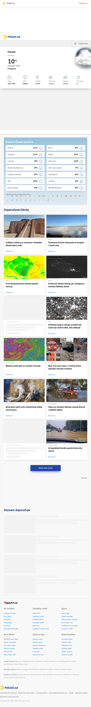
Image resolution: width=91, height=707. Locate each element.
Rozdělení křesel (38, 619)
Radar (71, 693)
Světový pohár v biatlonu (69, 619)
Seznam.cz (83, 3)
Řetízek (18, 669)
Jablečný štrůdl (66, 648)
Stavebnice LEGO (36, 675)
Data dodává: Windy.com (58, 693)
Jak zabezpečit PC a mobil (67, 661)
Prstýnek (25, 669)
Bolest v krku (23, 664)
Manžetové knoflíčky (46, 669)
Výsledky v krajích (38, 622)
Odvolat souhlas (81, 693)
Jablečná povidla (67, 655)
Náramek (63, 669)
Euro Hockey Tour (67, 622)
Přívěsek (56, 669)
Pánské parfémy (20, 677)
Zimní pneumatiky (10, 645)
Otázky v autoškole (10, 642)
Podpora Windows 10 (50, 661)
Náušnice (36, 669)
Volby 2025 (36, 613)
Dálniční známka (9, 648)
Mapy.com (18, 661)
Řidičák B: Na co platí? (11, 639)
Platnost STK (8, 651)
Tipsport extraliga (67, 616)
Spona (69, 669)
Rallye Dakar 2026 (10, 655)
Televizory (76, 675)
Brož (30, 669)
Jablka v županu (66, 651)
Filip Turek (7, 626)
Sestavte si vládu (38, 616)
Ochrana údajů (41, 693)
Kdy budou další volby (11, 629)
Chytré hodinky (9, 677)
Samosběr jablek (66, 639)
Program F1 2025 (67, 629)
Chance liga (65, 613)
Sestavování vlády (10, 613)
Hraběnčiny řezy (66, 645)
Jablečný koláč (66, 642)
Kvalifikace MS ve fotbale (69, 626)
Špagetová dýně (38, 648)
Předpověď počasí (28, 661)
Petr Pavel (7, 619)
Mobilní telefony (24, 675)
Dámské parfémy (48, 675)
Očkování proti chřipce (11, 664)
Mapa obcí (36, 626)
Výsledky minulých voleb (41, 629)
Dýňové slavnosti (38, 655)
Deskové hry (67, 675)
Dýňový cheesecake (39, 645)
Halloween (38, 661)
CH (43, 196)
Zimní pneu (58, 675)
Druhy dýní (36, 651)
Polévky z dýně (37, 642)
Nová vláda (7, 616)
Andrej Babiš (8, 622)
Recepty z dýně (38, 639)
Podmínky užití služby (26, 693)
